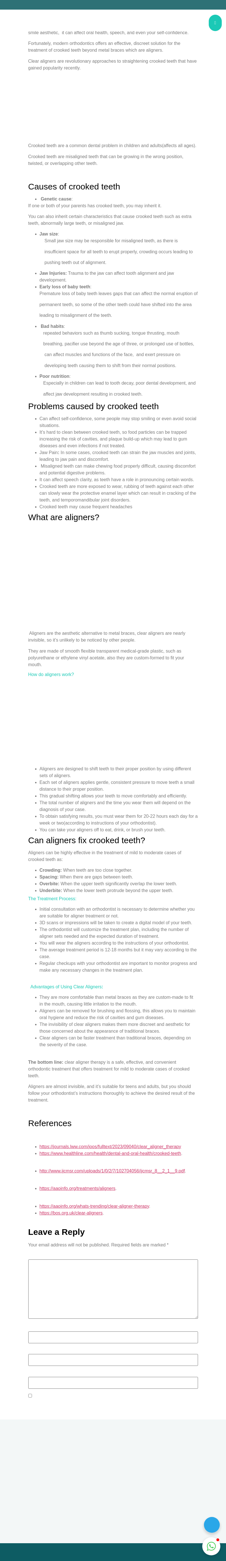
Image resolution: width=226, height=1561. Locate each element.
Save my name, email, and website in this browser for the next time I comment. (112, 1396)
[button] (211, 1546)
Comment (39, 1256)
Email (35, 1351)
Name (35, 1328)
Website (36, 1374)
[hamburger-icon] (215, 23)
